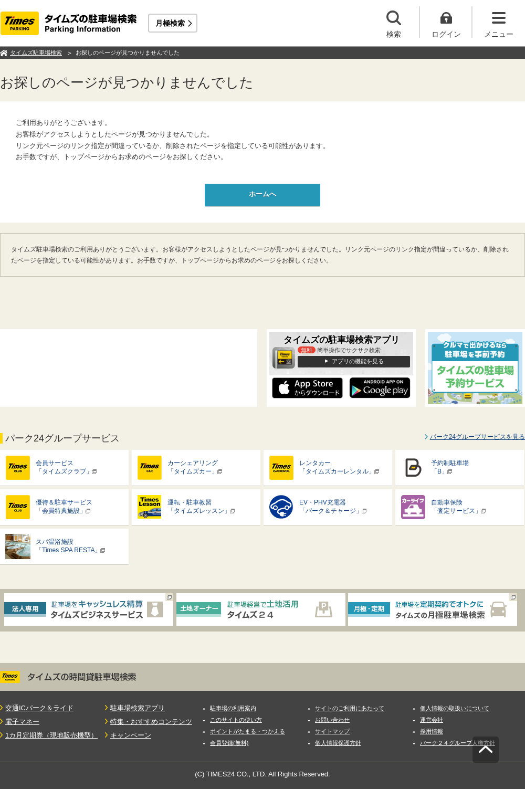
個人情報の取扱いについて (454, 708)
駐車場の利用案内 (233, 708)
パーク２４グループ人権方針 (457, 743)
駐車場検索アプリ (137, 708)
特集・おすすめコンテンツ (151, 721)
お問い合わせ (332, 720)
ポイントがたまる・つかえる (247, 731)
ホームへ (262, 194)
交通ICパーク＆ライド (39, 708)
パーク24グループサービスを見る (477, 436)
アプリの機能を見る (358, 361)
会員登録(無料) (229, 743)
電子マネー (22, 721)
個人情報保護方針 (338, 743)
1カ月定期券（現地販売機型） (51, 735)
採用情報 (431, 731)
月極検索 (170, 23)
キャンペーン (130, 735)
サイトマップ (332, 731)
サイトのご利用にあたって (349, 708)
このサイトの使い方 (236, 720)
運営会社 (431, 720)
